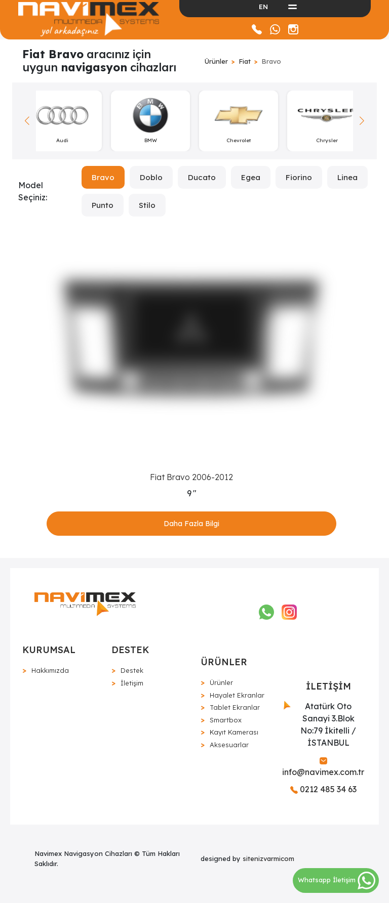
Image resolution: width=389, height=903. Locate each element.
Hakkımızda (50, 670)
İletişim (132, 683)
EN (263, 7)
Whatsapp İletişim (336, 880)
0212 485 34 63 (323, 789)
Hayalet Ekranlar (237, 695)
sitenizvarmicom (268, 858)
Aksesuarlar (229, 745)
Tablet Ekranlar (235, 707)
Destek (132, 670)
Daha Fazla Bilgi (191, 523)
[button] (362, 121)
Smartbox (226, 720)
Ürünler (216, 61)
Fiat (245, 61)
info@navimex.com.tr (323, 767)
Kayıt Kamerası (234, 732)
